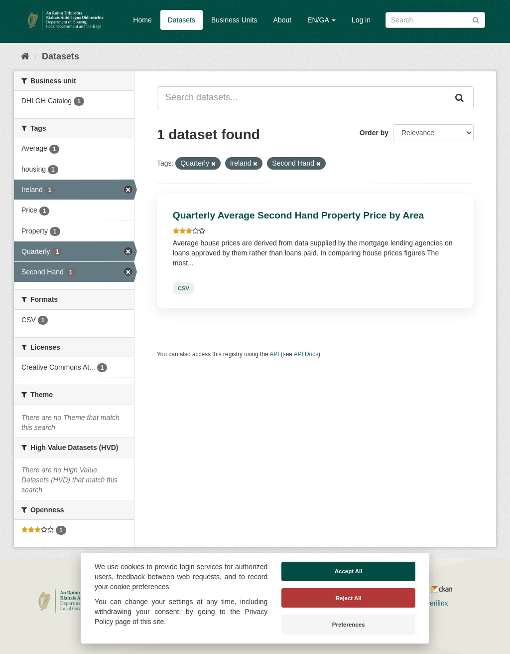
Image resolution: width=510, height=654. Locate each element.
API (274, 354)
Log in (361, 20)
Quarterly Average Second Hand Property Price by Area (298, 215)
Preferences (348, 625)
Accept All (349, 571)
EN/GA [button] (321, 20)
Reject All (349, 598)
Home (142, 20)
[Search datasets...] (302, 97)
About (282, 20)
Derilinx (432, 603)
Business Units (234, 20)
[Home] (25, 56)
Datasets (181, 20)
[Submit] (476, 19)
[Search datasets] (435, 20)
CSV (183, 288)
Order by (374, 133)
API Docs (306, 354)
